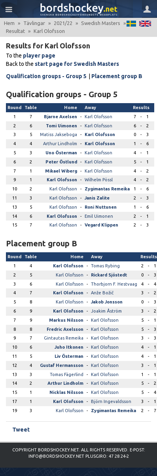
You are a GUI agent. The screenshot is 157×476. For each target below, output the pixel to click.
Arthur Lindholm (60, 143)
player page (39, 55)
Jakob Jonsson (107, 301)
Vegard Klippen (101, 225)
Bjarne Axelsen (60, 116)
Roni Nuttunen (101, 207)
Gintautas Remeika (63, 338)
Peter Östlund (61, 161)
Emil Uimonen (99, 216)
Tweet (21, 429)
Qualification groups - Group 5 (46, 76)
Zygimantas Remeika (107, 188)
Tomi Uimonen (61, 125)
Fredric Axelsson (65, 329)
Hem (9, 23)
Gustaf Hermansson (61, 365)
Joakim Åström (106, 311)
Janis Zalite (97, 198)
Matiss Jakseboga (58, 134)
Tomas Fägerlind (66, 374)
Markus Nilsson (66, 320)
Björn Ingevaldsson (111, 401)
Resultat (15, 31)
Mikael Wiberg (61, 171)
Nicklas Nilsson (66, 392)
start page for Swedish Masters (77, 64)
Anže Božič (102, 292)
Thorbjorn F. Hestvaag (114, 284)
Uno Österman (61, 152)
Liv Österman (69, 356)
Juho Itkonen (69, 347)
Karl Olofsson (98, 116)
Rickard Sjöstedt (109, 275)
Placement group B (116, 76)
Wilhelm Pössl (99, 179)
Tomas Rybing (105, 265)
